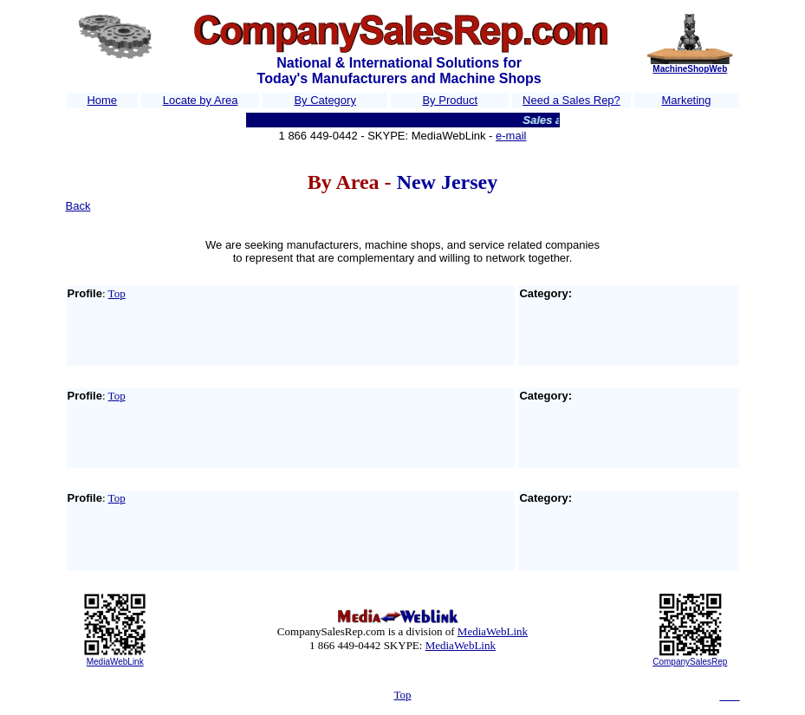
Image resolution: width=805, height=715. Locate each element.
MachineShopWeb (689, 69)
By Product (449, 100)
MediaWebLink (115, 661)
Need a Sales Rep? (571, 100)
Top (117, 293)
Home (102, 100)
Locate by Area (200, 100)
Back (78, 205)
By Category (325, 100)
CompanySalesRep (689, 661)
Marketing (686, 100)
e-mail (511, 135)
